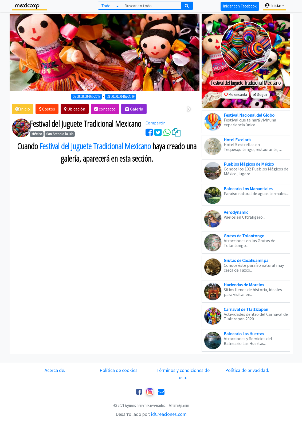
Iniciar (273, 5)
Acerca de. (55, 370)
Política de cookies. (119, 370)
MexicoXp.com (178, 406)
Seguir (262, 94)
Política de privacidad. (247, 370)
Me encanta (238, 94)
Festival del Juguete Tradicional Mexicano (95, 146)
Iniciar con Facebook (240, 6)
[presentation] (18, 109)
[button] (47, 109)
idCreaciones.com (169, 414)
